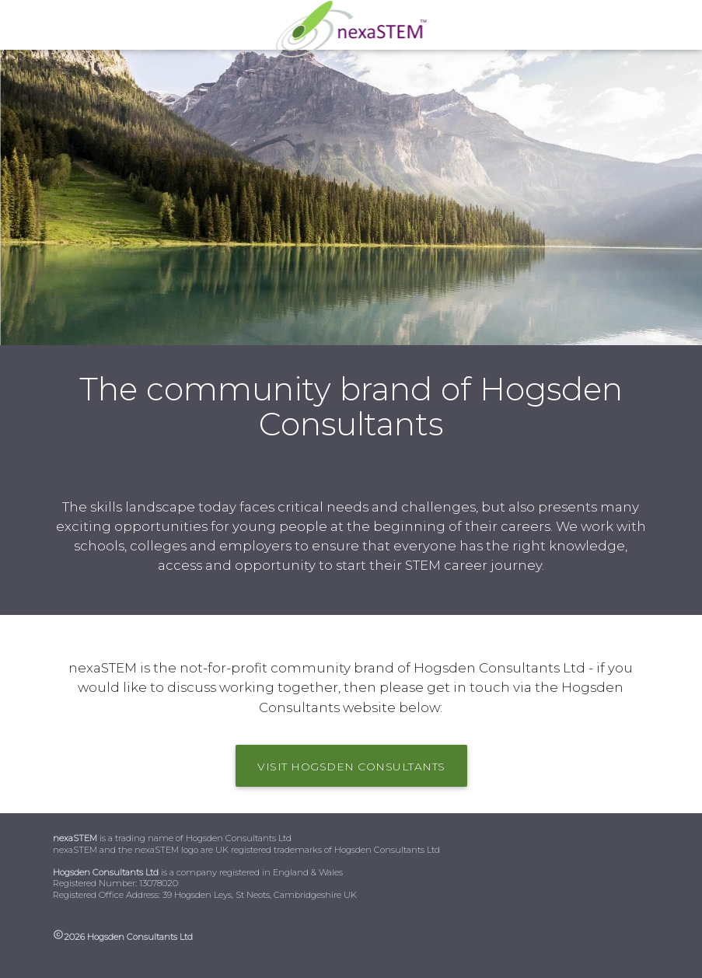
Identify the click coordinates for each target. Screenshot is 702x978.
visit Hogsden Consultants (351, 767)
